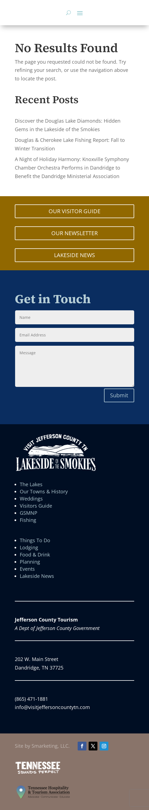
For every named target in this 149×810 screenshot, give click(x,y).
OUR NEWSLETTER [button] (74, 233)
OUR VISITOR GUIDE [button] (74, 211)
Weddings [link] (31, 498)
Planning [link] (30, 561)
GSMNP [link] (28, 513)
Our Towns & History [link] (44, 491)
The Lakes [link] (31, 484)
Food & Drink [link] (35, 554)
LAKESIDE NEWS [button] (74, 255)
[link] (38, 772)
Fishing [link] (28, 520)
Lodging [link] (29, 547)
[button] (79, 13)
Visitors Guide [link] (36, 505)
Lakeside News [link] (37, 576)
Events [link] (27, 569)
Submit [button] (119, 395)
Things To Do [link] (35, 540)
